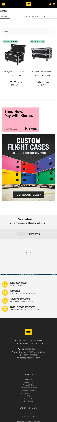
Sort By (27, 16)
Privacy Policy (28, 341)
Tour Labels (28, 375)
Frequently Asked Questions (28, 377)
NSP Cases (28, 357)
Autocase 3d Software (28, 391)
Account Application (29, 349)
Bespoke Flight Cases (28, 383)
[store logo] (28, 4)
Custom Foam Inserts (28, 372)
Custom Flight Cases (28, 380)
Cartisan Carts (28, 354)
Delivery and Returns (28, 343)
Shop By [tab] (4, 17)
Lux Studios (28, 388)
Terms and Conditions (28, 346)
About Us (28, 335)
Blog (28, 352)
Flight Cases (28, 369)
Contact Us (28, 338)
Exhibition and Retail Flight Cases (28, 385)
